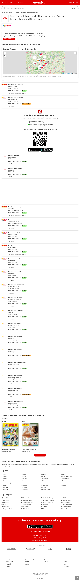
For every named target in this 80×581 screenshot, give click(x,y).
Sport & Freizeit (66, 500)
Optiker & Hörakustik (47, 500)
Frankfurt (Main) (6, 483)
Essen (23, 474)
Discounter (5, 506)
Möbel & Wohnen (26, 509)
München (4, 478)
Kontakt (27, 564)
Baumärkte (5, 502)
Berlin (43, 3)
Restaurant (44, 504)
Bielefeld (44, 474)
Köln (3, 481)
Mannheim (44, 478)
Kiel (62, 483)
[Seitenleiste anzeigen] (77, 578)
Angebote (8, 564)
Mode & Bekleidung (47, 498)
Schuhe (44, 506)
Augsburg (44, 487)
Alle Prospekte (40, 455)
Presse (65, 561)
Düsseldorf (5, 489)
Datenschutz (67, 563)
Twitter (46, 561)
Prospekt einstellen (30, 560)
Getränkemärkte (26, 504)
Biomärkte (5, 504)
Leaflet (63, 73)
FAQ (26, 563)
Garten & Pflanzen (26, 500)
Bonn (43, 476)
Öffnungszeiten (9, 561)
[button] (75, 53)
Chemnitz (64, 481)
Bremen (23, 476)
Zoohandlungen (66, 506)
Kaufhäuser (25, 506)
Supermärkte (65, 502)
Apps (77, 2)
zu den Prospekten (9, 38)
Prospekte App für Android (40, 535)
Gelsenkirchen (45, 489)
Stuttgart (4, 485)
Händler (12, 2)
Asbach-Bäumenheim (7, 12)
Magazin (71, 2)
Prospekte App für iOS (40, 538)
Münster (44, 481)
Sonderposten (45, 509)
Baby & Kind (5, 500)
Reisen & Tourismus (47, 502)
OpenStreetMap (69, 73)
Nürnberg (24, 483)
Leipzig (23, 481)
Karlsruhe (44, 483)
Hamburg (4, 476)
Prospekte (5, 2)
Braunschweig (65, 478)
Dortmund (5, 487)
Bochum (24, 487)
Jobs (65, 560)
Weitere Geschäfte (66, 509)
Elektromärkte (26, 498)
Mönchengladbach (66, 476)
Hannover (24, 478)
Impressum (66, 566)
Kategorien (20, 2)
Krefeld (63, 485)
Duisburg (24, 485)
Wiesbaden (44, 485)
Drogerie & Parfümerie (8, 509)
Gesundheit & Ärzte (27, 502)
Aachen (63, 474)
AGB (65, 564)
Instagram (46, 563)
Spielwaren (65, 498)
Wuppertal (24, 489)
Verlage (27, 561)
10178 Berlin (73, 8)
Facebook (46, 560)
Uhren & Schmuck (66, 504)
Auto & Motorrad (7, 498)
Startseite (8, 560)
